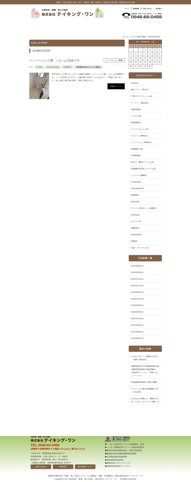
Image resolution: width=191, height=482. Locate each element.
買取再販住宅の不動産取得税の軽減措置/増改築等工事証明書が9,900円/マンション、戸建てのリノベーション (145, 371)
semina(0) (135, 215)
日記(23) (134, 83)
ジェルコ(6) (136, 116)
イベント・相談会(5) (139, 103)
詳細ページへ (116, 86)
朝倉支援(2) (136, 109)
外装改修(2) (136, 155)
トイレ (39, 67)
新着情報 (136, 8)
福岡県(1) (135, 195)
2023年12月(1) (137, 299)
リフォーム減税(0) (139, 175)
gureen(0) (135, 202)
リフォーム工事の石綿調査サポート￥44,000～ (145, 390)
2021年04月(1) (137, 338)
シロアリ (67, 67)
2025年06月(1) (137, 266)
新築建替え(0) (137, 149)
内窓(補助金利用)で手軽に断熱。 (145, 382)
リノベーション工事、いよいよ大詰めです (54, 60)
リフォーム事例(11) (139, 136)
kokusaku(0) (136, 234)
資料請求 (63, 467)
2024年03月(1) (137, 292)
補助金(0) (135, 228)
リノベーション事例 (114, 60)
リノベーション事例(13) (141, 142)
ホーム (127, 8)
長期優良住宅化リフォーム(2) (143, 169)
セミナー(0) (136, 221)
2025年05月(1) (137, 272)
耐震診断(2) (136, 122)
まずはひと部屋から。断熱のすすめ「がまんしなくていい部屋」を (145, 400)
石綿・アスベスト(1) (139, 248)
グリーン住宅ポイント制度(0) (143, 208)
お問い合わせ (147, 8)
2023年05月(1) (137, 312)
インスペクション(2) (139, 129)
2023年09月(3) (137, 305)
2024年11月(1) (137, 286)
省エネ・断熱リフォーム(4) (142, 162)
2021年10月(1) (137, 325)
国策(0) (134, 241)
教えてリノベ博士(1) (139, 89)
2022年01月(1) (137, 318)
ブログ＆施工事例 (138, 37)
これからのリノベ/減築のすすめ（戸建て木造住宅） (144, 358)
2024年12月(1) (137, 279)
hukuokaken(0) (137, 188)
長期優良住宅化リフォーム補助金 (88, 67)
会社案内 (158, 8)
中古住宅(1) (136, 182)
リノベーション (52, 67)
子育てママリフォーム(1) (141, 96)
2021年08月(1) (137, 332)
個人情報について (85, 467)
